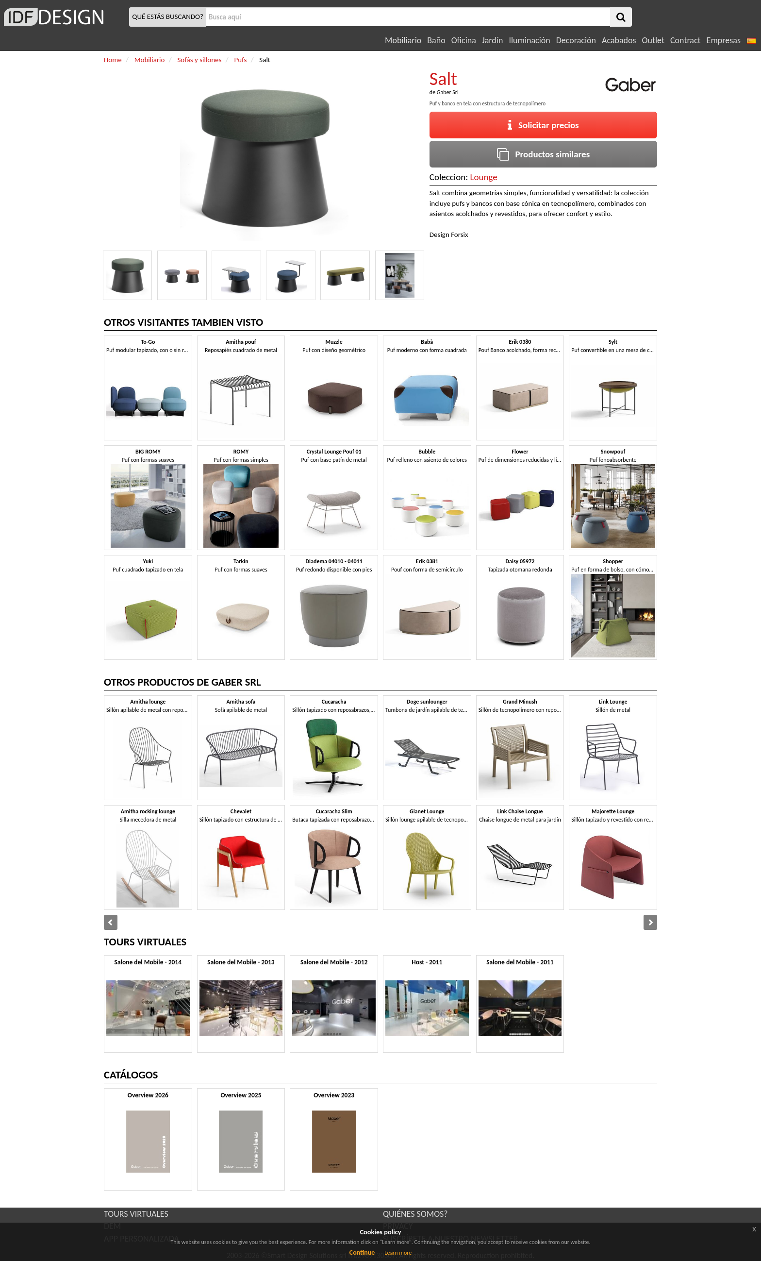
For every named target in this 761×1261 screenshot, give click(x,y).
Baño (436, 40)
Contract (685, 40)
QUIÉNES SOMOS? (415, 1214)
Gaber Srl (448, 92)
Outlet (653, 40)
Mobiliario (403, 40)
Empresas (724, 40)
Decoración (576, 40)
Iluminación (529, 40)
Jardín (492, 40)
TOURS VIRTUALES (136, 1214)
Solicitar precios (543, 125)
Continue (362, 1252)
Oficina (463, 40)
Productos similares (543, 154)
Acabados (619, 40)
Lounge (483, 177)
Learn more (398, 1252)
